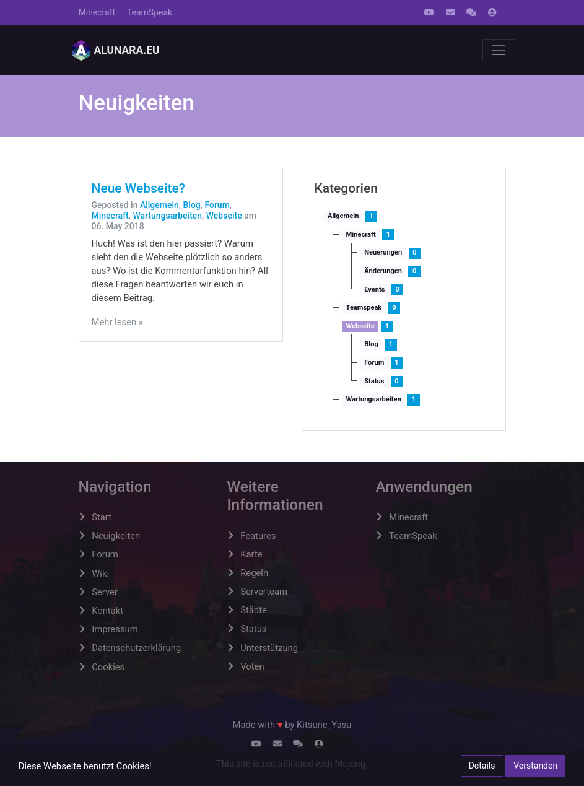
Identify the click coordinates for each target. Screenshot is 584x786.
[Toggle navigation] (498, 50)
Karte (251, 554)
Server (105, 592)
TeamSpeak (149, 12)
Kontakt (107, 610)
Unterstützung (269, 647)
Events (374, 290)
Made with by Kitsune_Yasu (292, 724)
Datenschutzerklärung (136, 647)
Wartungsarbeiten (167, 216)
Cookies (108, 667)
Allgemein (159, 205)
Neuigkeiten (116, 535)
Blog (191, 205)
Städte (253, 610)
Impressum (114, 629)
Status (374, 381)
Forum (216, 205)
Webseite (224, 216)
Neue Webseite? (138, 188)
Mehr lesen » (117, 322)
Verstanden (535, 766)
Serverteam (263, 591)
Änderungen (383, 271)
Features (258, 535)
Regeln (254, 573)
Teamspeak (364, 307)
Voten (252, 666)
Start (101, 517)
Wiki (100, 573)
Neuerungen (383, 252)
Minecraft (97, 12)
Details (482, 766)
